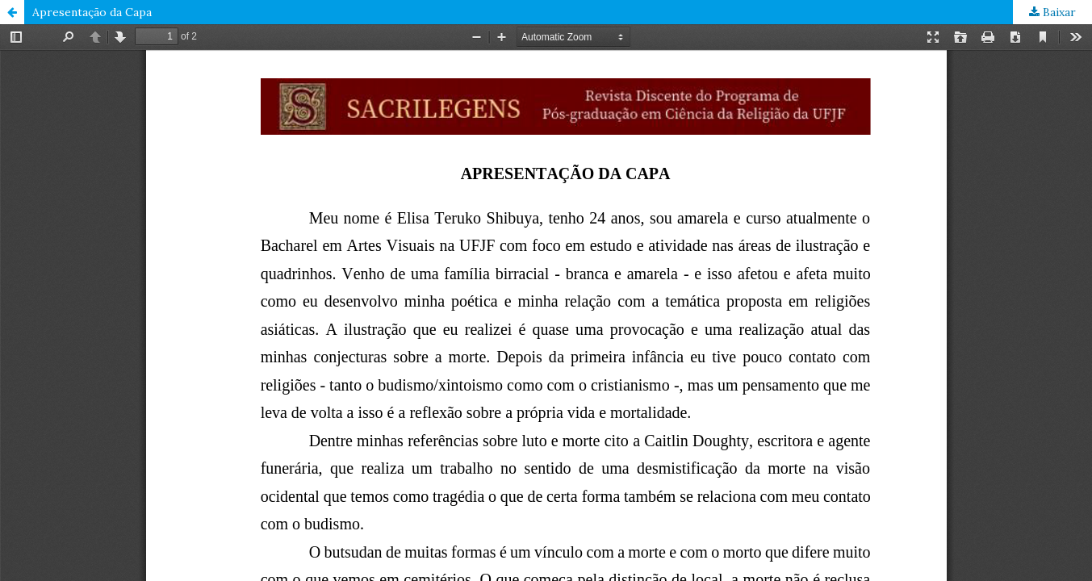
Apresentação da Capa (92, 12)
